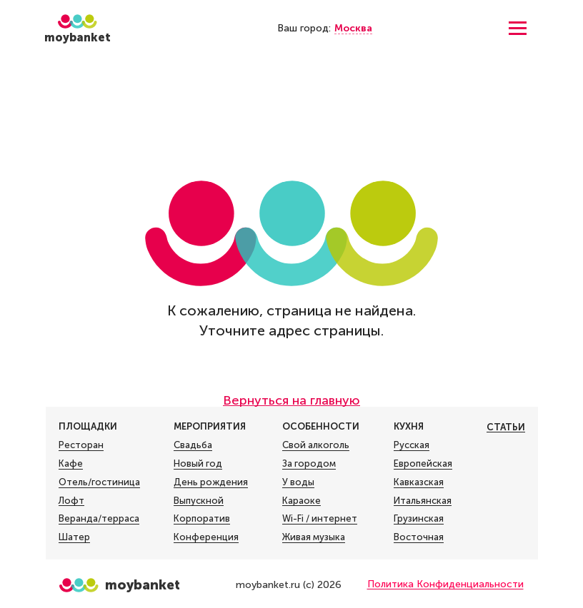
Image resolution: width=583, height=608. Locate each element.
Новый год (198, 464)
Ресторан (81, 445)
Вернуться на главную (291, 400)
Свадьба (193, 445)
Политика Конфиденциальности (445, 584)
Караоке (301, 501)
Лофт (71, 501)
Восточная (419, 537)
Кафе (71, 464)
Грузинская (419, 519)
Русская (411, 445)
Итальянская (423, 501)
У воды (298, 482)
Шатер (74, 537)
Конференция (206, 537)
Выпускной (199, 501)
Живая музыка (313, 537)
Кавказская (419, 482)
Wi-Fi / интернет (319, 519)
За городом (309, 464)
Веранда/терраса (99, 519)
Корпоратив (202, 519)
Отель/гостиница (99, 482)
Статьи (506, 427)
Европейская (423, 464)
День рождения (211, 482)
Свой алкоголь (315, 445)
